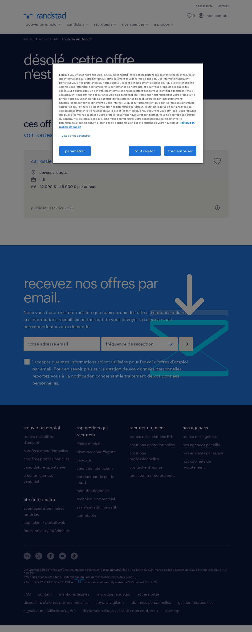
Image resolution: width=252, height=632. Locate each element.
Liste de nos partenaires (75, 135)
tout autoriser (180, 151)
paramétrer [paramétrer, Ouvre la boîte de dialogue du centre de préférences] (75, 151)
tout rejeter (145, 151)
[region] (127, 113)
